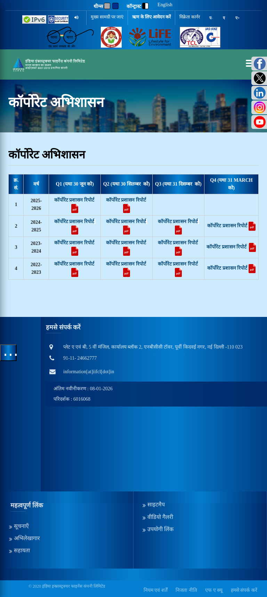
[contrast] (145, 6)
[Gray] (107, 6)
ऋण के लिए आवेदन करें (151, 16)
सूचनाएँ (21, 498)
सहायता (22, 522)
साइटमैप (156, 476)
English (164, 5)
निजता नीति (186, 590)
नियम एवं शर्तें (156, 590)
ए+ (237, 18)
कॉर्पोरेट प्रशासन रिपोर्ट (74, 200)
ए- (211, 18)
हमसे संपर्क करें (244, 590)
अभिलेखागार (27, 510)
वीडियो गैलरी (160, 488)
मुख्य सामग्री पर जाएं (107, 16)
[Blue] (115, 6)
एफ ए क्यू (213, 590)
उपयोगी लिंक (160, 501)
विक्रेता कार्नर (189, 16)
